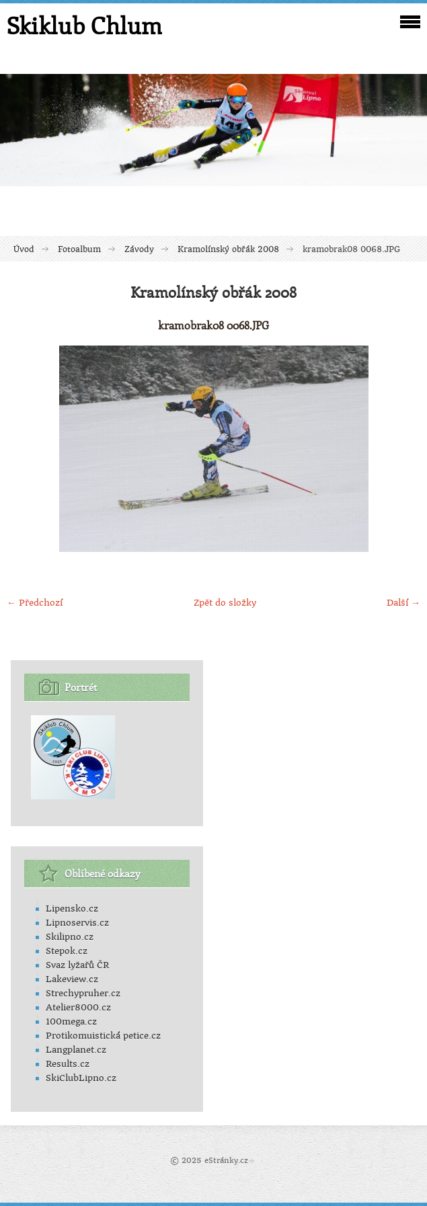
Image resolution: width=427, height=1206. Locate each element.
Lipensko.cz (72, 908)
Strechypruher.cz (83, 993)
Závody (139, 249)
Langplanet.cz (76, 1050)
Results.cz (67, 1064)
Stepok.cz (66, 951)
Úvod (23, 249)
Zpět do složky (225, 603)
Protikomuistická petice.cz (103, 1036)
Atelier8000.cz (78, 1007)
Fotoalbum (79, 249)
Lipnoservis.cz (77, 923)
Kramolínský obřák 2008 (228, 249)
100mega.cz (71, 1021)
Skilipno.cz (69, 937)
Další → (403, 603)
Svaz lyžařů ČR (77, 965)
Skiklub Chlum (84, 25)
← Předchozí (35, 603)
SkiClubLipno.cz (81, 1078)
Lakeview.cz (72, 979)
